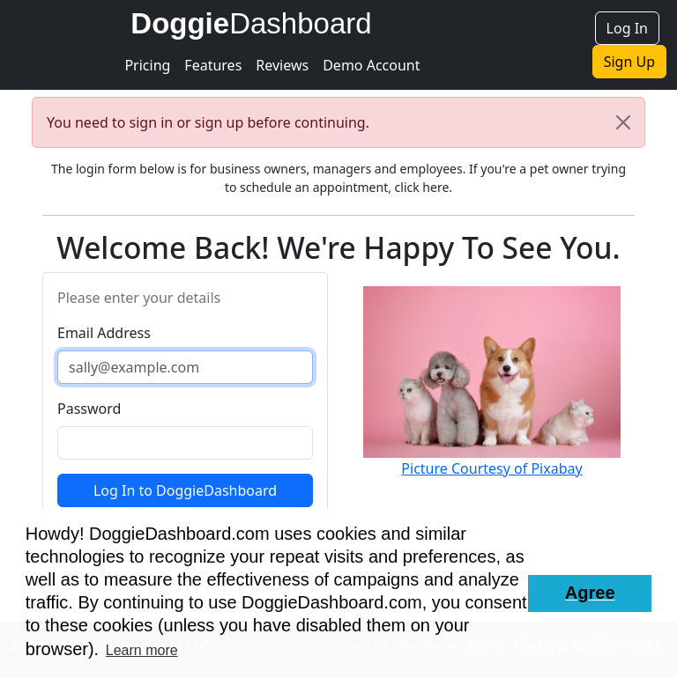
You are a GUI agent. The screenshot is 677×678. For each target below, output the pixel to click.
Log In (627, 28)
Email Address (104, 333)
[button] (589, 593)
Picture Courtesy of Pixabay (491, 468)
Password (89, 408)
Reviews (282, 65)
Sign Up (629, 61)
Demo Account (371, 65)
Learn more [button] (142, 650)
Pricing (147, 65)
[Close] (623, 122)
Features (213, 65)
